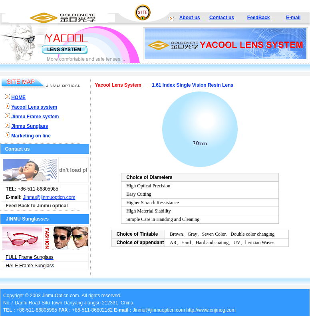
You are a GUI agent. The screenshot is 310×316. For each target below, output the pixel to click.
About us (189, 17)
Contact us (221, 17)
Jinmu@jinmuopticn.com (49, 197)
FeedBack (258, 17)
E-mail (293, 17)
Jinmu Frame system (35, 116)
